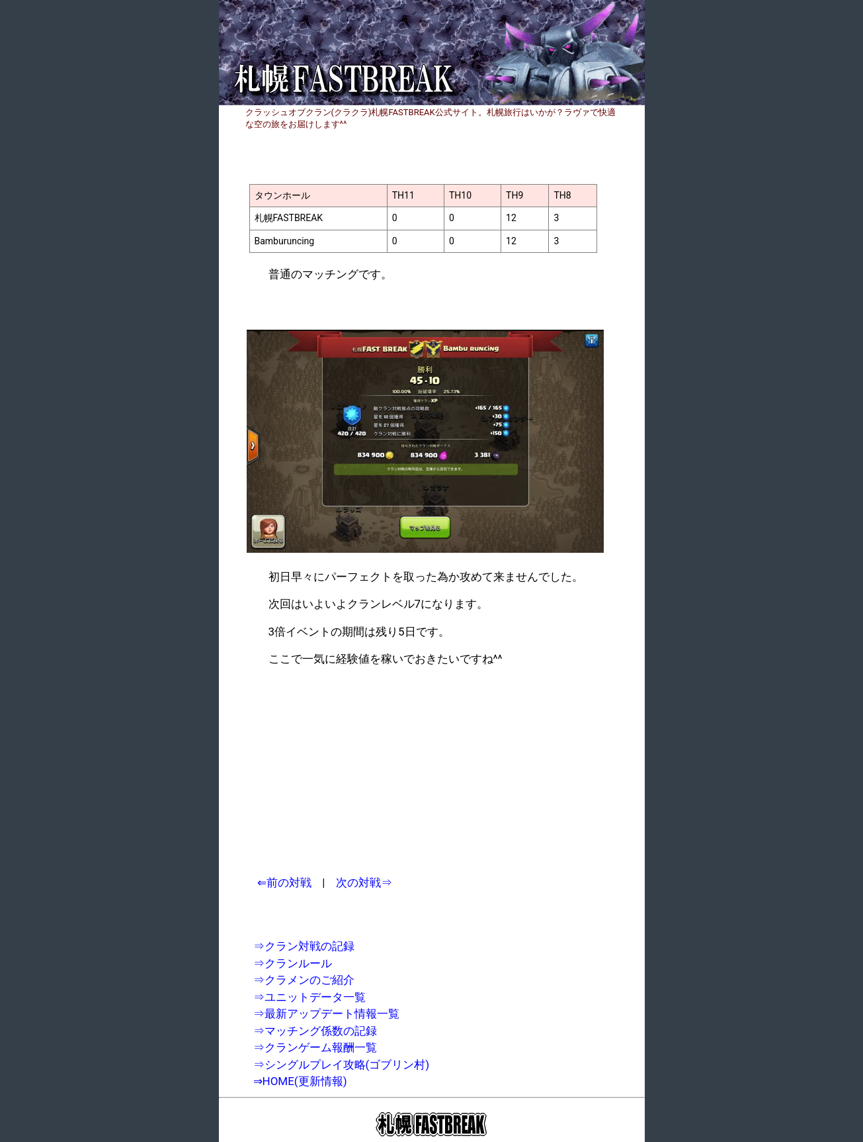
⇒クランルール (292, 963)
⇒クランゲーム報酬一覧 (315, 1047)
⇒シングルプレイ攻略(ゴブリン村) (341, 1064)
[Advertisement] (364, 771)
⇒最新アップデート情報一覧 (326, 1013)
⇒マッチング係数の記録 (315, 1030)
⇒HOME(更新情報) (300, 1081)
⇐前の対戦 (284, 882)
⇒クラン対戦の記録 (303, 946)
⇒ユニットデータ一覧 (309, 997)
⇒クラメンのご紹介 (303, 979)
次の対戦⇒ (364, 882)
